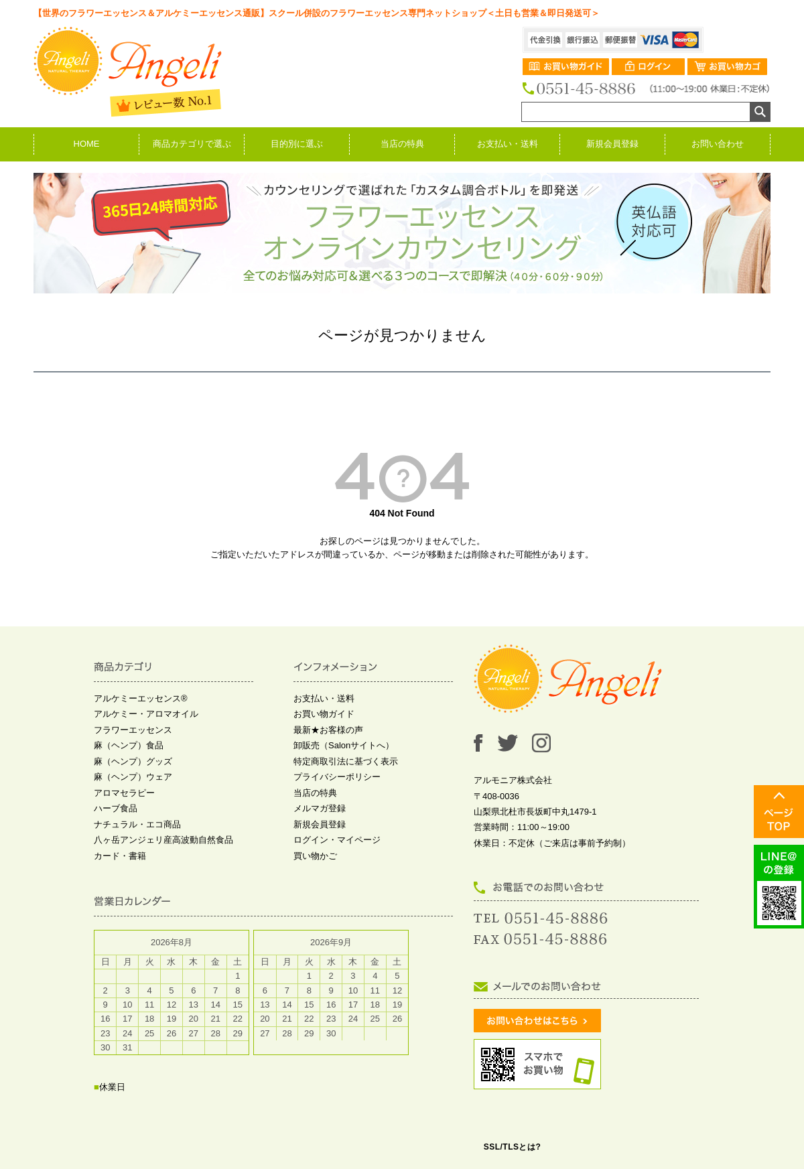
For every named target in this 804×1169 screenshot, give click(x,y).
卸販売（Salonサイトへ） (343, 745)
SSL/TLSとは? (512, 1147)
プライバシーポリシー (337, 777)
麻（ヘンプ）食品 (128, 745)
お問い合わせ (717, 144)
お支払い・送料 (507, 144)
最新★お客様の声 (328, 730)
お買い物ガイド (323, 714)
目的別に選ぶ (297, 144)
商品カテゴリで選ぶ (192, 144)
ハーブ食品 (115, 808)
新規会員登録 (612, 144)
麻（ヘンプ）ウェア (133, 777)
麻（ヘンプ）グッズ (133, 761)
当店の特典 (402, 144)
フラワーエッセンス (133, 730)
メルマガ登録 (319, 808)
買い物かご (315, 856)
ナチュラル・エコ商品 (137, 824)
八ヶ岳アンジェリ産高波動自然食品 (163, 840)
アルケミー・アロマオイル (146, 714)
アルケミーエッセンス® (141, 698)
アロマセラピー (124, 793)
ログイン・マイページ (337, 840)
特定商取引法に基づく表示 (345, 761)
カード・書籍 (120, 856)
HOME (87, 144)
